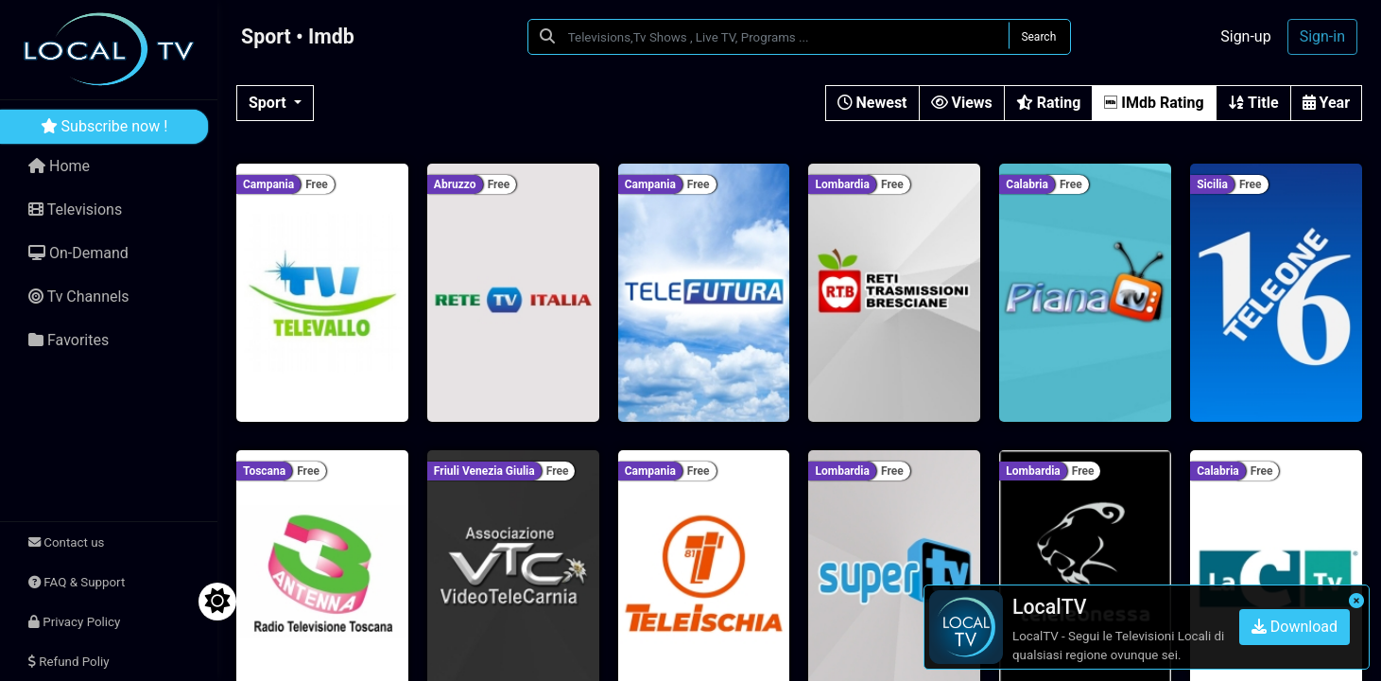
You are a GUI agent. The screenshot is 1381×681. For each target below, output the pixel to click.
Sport (269, 103)
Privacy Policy (74, 622)
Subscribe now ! (104, 126)
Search (1038, 37)
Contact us (66, 542)
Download (1295, 627)
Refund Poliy (68, 662)
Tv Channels (78, 297)
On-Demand (78, 253)
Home (59, 166)
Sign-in (1322, 36)
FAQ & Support (76, 582)
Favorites (68, 340)
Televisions (75, 209)
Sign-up (1245, 36)
